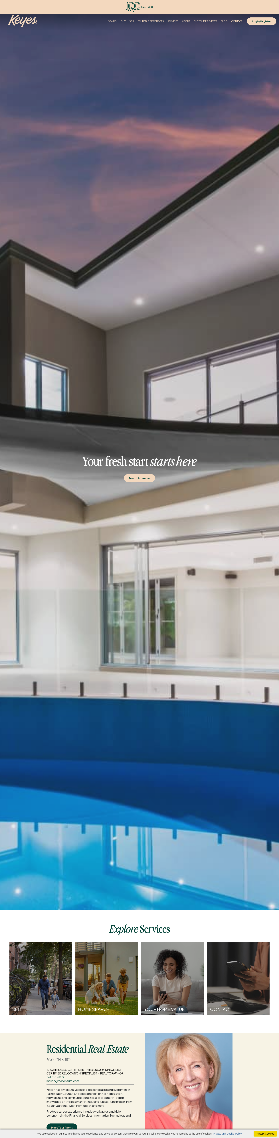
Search (112, 21)
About (186, 21)
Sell (132, 21)
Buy (123, 21)
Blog (224, 21)
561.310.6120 (55, 1077)
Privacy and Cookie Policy (227, 1133)
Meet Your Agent (62, 1127)
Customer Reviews (205, 21)
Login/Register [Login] (261, 21)
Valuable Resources (151, 21)
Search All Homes (139, 478)
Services (172, 21)
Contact (236, 21)
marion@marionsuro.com (62, 1081)
